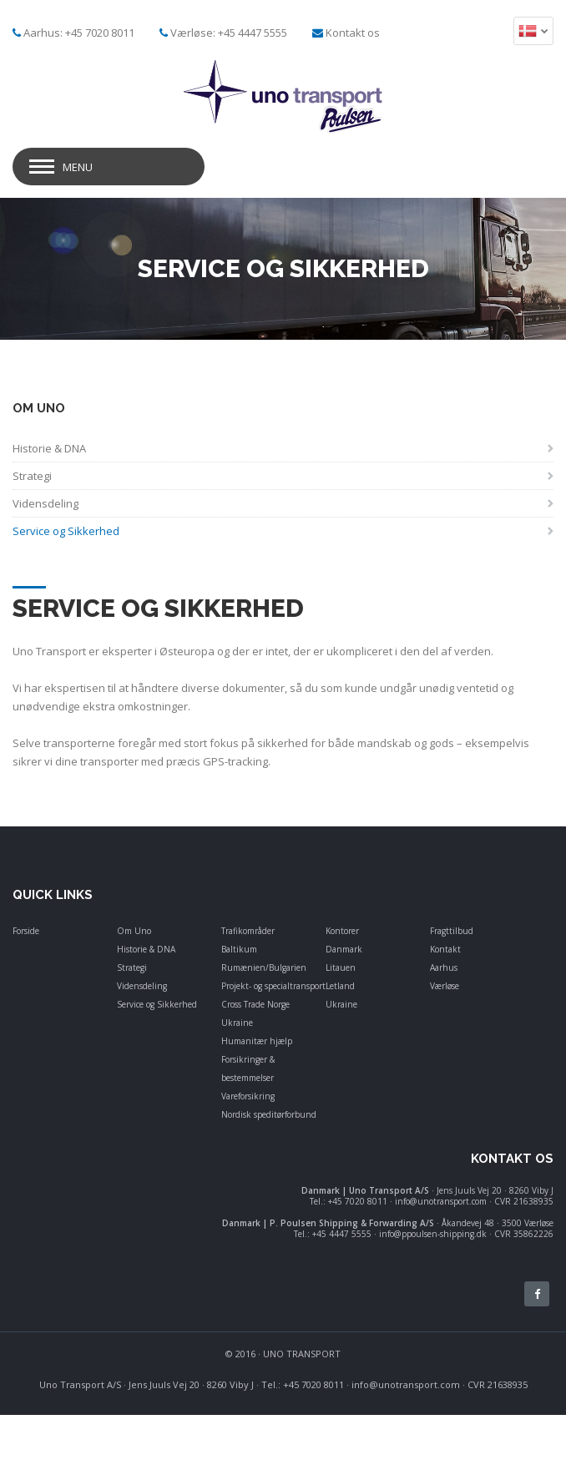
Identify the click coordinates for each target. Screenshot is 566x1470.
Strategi (132, 967)
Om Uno (134, 931)
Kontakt (445, 949)
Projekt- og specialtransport (273, 986)
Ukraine (237, 1022)
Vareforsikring (248, 1096)
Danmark (344, 949)
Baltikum (239, 949)
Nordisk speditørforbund (268, 1114)
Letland (340, 986)
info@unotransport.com (405, 1384)
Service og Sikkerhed (157, 1004)
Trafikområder (248, 931)
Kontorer (342, 931)
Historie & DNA (146, 949)
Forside (26, 931)
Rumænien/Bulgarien (263, 967)
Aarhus (443, 967)
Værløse (444, 986)
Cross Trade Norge (255, 1004)
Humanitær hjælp (256, 1041)
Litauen (341, 967)
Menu (78, 166)
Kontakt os (353, 32)
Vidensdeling (142, 986)
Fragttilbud (451, 931)
